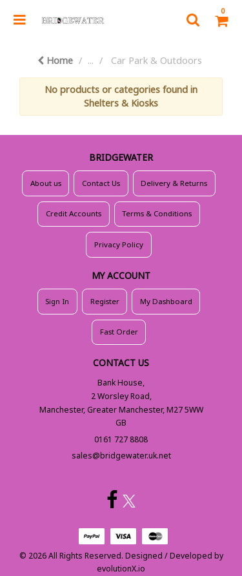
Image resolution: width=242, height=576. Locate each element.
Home (55, 60)
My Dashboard (166, 301)
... (91, 60)
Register (104, 301)
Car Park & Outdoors (156, 60)
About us (45, 183)
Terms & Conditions (157, 213)
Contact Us (101, 183)
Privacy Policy (118, 244)
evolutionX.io (121, 568)
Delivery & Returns (174, 183)
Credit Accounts (73, 213)
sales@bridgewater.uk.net (121, 455)
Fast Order (119, 331)
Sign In (57, 301)
